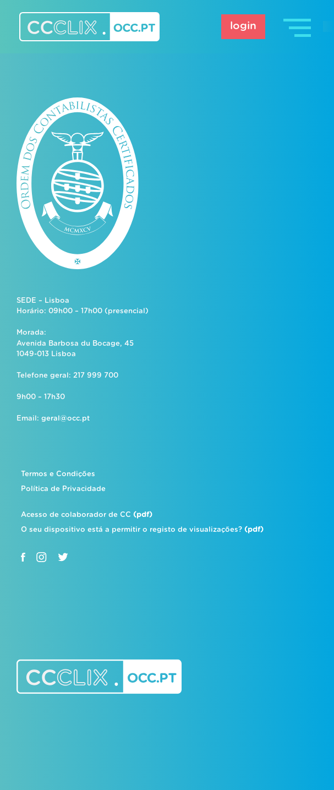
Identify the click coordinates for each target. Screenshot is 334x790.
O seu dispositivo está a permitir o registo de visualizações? (142, 529)
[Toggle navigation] (298, 26)
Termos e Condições (58, 474)
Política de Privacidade (63, 489)
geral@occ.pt (65, 418)
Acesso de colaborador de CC (86, 515)
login (243, 26)
